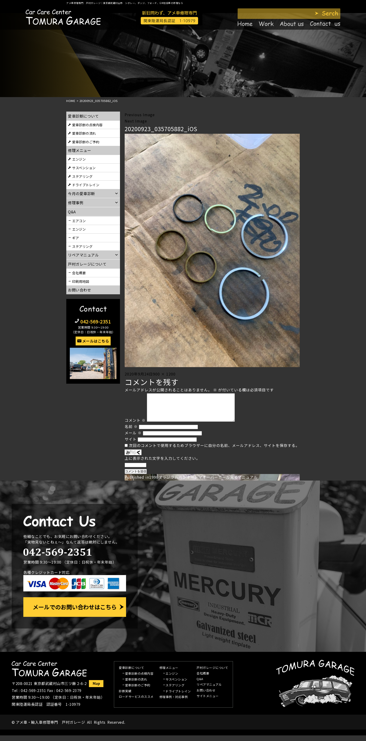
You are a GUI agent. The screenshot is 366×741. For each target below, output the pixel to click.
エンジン (79, 159)
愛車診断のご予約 (85, 141)
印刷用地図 (80, 281)
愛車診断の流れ (84, 133)
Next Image (136, 121)
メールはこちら (95, 341)
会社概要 (79, 272)
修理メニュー (79, 150)
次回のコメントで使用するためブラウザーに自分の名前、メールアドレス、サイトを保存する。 (214, 451)
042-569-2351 (95, 321)
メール (133, 438)
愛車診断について (83, 116)
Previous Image (140, 114)
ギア (75, 237)
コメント (135, 425)
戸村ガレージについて (87, 264)
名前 (131, 432)
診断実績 (125, 697)
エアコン (79, 220)
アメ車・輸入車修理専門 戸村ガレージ (50, 727)
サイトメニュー (208, 702)
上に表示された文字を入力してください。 (162, 464)
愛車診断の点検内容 (87, 124)
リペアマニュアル (209, 690)
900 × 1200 (164, 374)
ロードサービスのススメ (136, 702)
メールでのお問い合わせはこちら (75, 612)
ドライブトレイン (85, 184)
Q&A (200, 685)
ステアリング (82, 176)
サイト (131, 444)
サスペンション (84, 167)
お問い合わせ (79, 290)
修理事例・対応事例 (173, 703)
